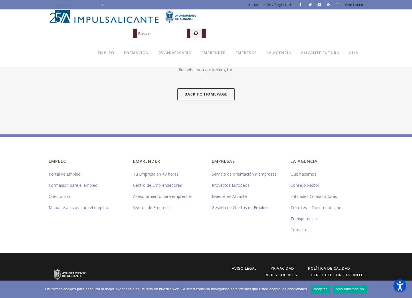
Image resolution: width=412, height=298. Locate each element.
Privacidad (282, 268)
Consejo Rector (304, 185)
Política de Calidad (329, 268)
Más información (350, 289)
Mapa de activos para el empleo (78, 207)
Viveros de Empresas (152, 207)
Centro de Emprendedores (157, 185)
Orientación (59, 196)
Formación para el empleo (73, 185)
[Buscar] (196, 33)
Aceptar (320, 289)
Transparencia (303, 218)
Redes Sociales (281, 274)
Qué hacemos (303, 174)
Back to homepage (206, 94)
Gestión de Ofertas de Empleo (240, 207)
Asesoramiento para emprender (162, 196)
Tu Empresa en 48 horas (156, 174)
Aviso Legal (244, 268)
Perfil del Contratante (337, 274)
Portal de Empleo (65, 174)
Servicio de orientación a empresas (244, 174)
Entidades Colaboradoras (313, 196)
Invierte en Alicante (229, 196)
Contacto (354, 4)
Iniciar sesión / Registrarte (271, 4)
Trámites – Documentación (315, 207)
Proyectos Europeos (230, 185)
